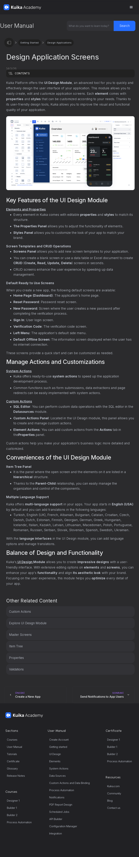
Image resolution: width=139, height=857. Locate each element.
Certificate (13, 761)
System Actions (58, 768)
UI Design (55, 754)
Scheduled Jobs (59, 812)
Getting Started (29, 42)
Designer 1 (13, 800)
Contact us (113, 808)
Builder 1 (12, 808)
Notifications (56, 797)
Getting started (58, 747)
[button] (131, 7)
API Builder (55, 819)
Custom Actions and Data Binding (69, 783)
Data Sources (57, 775)
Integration (55, 833)
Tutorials (12, 754)
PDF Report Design (60, 804)
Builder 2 (12, 815)
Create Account (59, 739)
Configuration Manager (63, 826)
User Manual (14, 747)
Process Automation (19, 822)
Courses (12, 739)
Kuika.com (113, 786)
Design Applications (59, 42)
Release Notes (16, 775)
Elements (54, 761)
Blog (110, 800)
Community (114, 793)
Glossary (12, 768)
